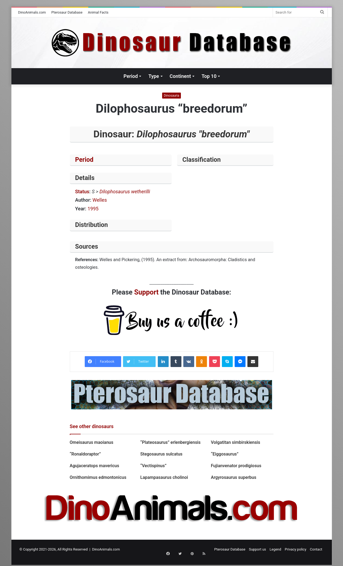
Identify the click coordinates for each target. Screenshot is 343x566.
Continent (180, 76)
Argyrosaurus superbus (233, 477)
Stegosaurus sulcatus (161, 454)
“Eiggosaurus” (224, 454)
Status (82, 191)
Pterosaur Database (67, 12)
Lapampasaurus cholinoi (164, 477)
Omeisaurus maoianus (92, 442)
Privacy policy (295, 549)
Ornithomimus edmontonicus (98, 477)
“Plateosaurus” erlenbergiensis (170, 442)
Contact (316, 549)
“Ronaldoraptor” (85, 454)
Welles (100, 200)
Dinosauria (171, 95)
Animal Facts (98, 12)
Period (131, 76)
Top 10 (209, 76)
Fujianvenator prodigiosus (236, 465)
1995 (92, 208)
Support (146, 292)
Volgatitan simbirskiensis (235, 442)
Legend (275, 549)
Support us (257, 549)
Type (153, 76)
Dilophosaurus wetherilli (124, 191)
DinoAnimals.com (32, 12)
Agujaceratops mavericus (94, 465)
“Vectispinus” (153, 465)
